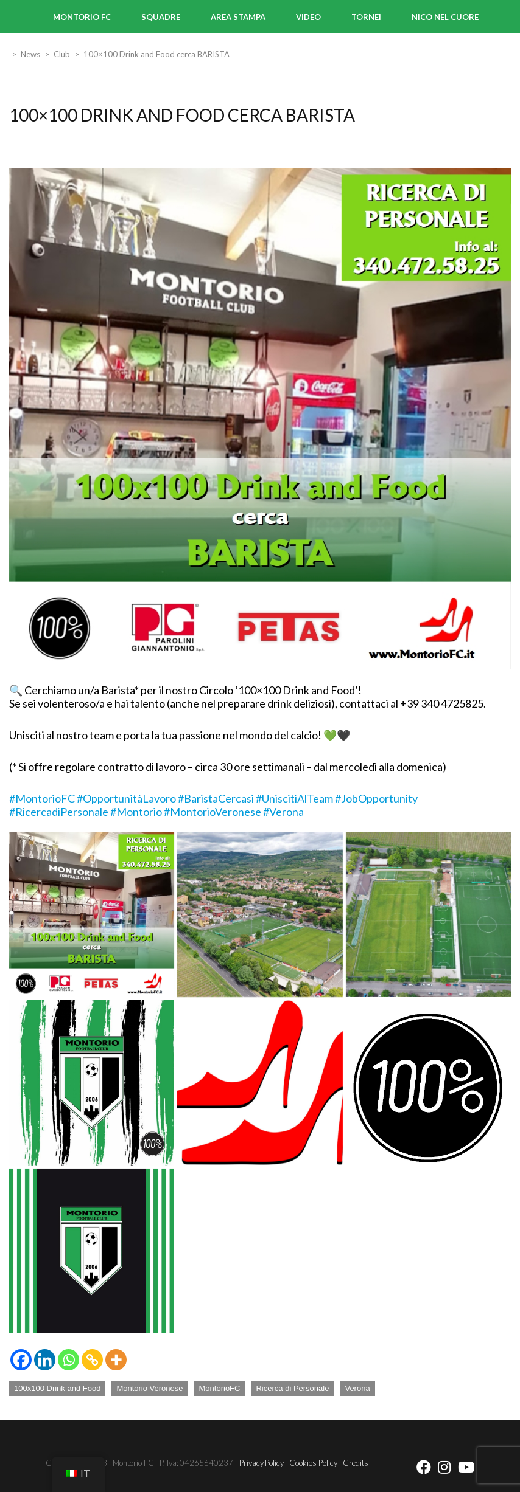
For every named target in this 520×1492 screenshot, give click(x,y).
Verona (357, 1388)
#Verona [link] (283, 811)
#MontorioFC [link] (42, 798)
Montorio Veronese (149, 1388)
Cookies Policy (313, 1462)
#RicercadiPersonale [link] (58, 811)
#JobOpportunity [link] (376, 798)
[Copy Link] (92, 1359)
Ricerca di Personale (292, 1388)
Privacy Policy (261, 1462)
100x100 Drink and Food (57, 1388)
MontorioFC (220, 1388)
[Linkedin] (44, 1359)
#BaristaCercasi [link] (216, 798)
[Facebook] (21, 1359)
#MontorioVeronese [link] (212, 811)
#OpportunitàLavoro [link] (126, 798)
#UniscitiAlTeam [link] (294, 798)
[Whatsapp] (68, 1359)
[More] (116, 1359)
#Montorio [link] (136, 811)
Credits (355, 1462)
